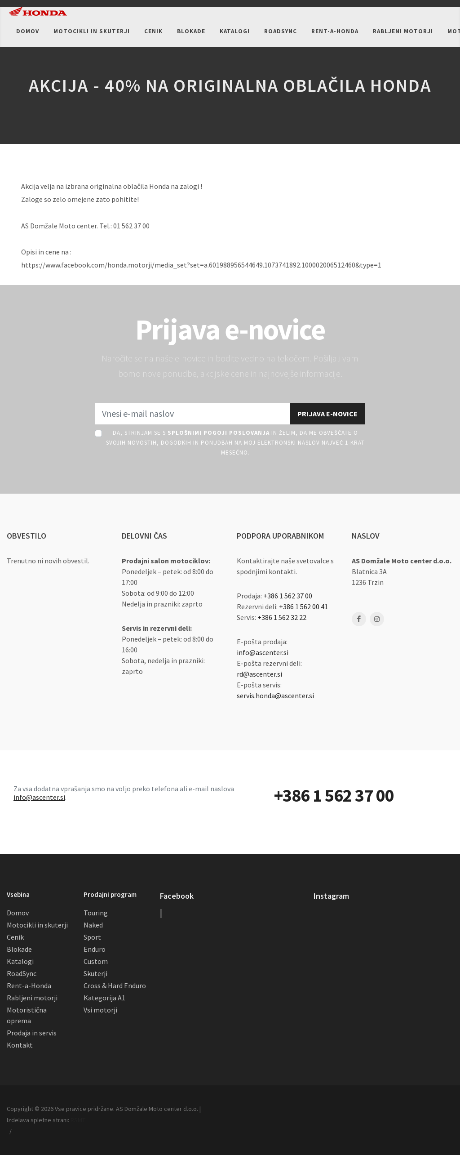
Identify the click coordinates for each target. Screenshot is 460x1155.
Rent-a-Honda (29, 985)
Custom (96, 961)
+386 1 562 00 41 (303, 606)
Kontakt (20, 1044)
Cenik (15, 936)
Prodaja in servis (32, 1032)
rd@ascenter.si (259, 673)
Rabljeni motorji (32, 997)
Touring (96, 912)
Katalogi (20, 961)
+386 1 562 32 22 (281, 617)
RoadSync (21, 973)
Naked (93, 924)
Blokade (19, 949)
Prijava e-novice (327, 413)
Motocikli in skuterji (37, 924)
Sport (92, 936)
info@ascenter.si (262, 652)
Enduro (95, 949)
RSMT (78, 1120)
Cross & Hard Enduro (115, 985)
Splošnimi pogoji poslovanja (219, 433)
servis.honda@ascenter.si (275, 695)
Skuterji (95, 973)
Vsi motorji (100, 1009)
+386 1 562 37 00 (287, 595)
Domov (18, 912)
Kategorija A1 (104, 997)
